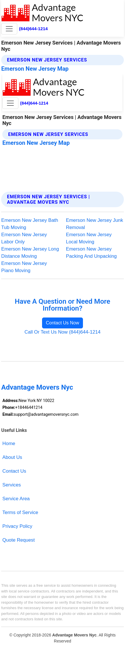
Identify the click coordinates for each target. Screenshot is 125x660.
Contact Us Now (62, 322)
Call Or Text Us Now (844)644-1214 (62, 332)
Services (11, 485)
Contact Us (14, 471)
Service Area (16, 498)
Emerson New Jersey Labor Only (24, 238)
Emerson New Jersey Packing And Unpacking (91, 252)
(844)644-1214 (33, 28)
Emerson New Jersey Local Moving (89, 238)
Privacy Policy (17, 526)
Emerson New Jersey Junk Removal (94, 224)
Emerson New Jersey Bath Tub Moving (29, 224)
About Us (12, 457)
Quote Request (18, 540)
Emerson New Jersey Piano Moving (24, 267)
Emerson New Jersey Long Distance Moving (30, 252)
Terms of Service (20, 512)
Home (8, 443)
